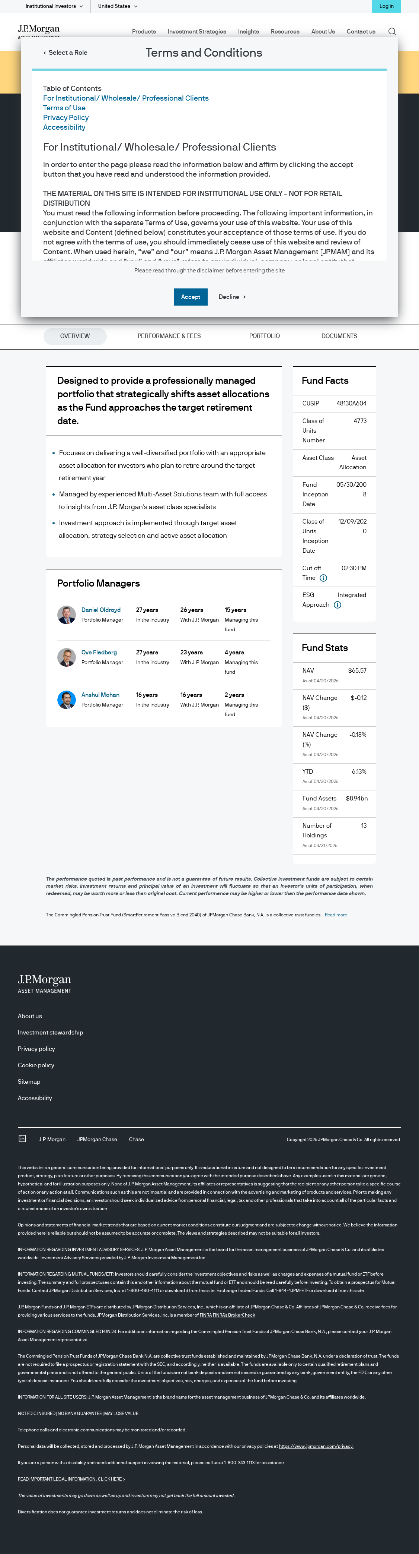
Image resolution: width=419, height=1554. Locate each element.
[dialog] (209, 777)
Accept (190, 297)
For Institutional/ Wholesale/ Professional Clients (126, 98)
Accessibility (64, 127)
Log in (387, 6)
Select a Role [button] (68, 53)
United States (114, 6)
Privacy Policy (66, 117)
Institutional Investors (51, 6)
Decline (229, 297)
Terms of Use (64, 108)
